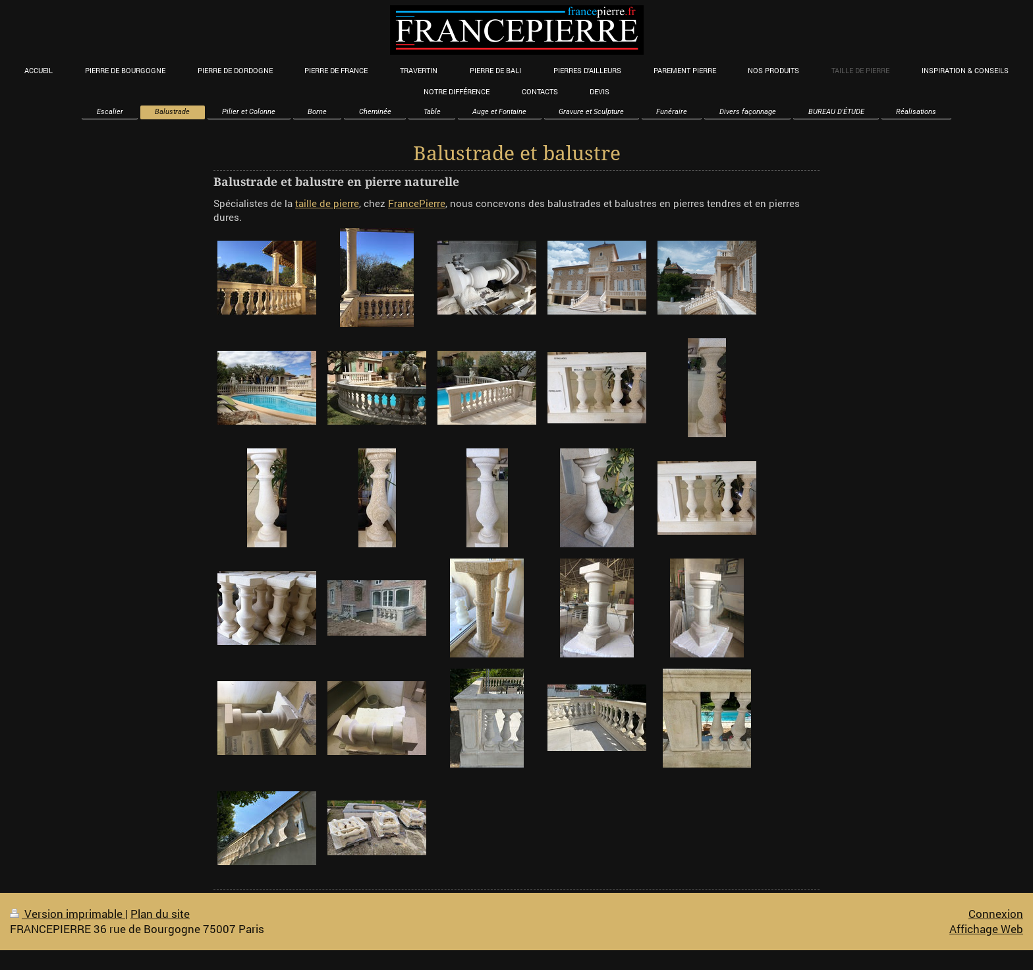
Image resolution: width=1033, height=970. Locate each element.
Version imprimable (67, 913)
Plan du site (160, 913)
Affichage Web (986, 928)
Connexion (995, 913)
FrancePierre (416, 203)
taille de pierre (327, 203)
